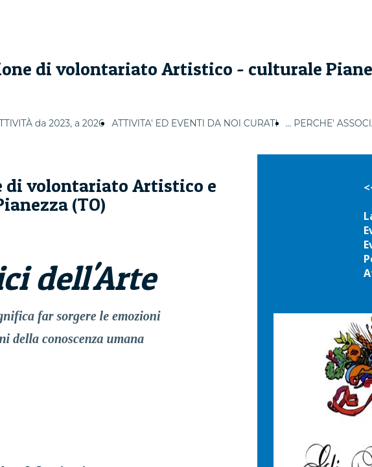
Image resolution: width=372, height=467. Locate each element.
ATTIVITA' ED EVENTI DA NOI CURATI (194, 123)
